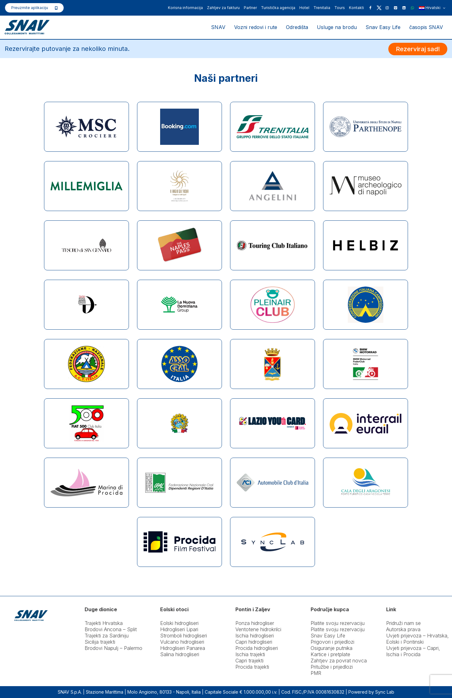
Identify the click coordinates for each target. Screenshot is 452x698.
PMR (316, 673)
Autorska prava (403, 629)
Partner (250, 7)
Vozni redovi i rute (255, 27)
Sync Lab (384, 692)
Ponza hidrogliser (254, 623)
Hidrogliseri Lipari (179, 629)
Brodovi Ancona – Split (111, 629)
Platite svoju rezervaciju (338, 623)
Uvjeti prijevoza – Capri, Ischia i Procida (413, 651)
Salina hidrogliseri (179, 654)
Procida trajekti (252, 667)
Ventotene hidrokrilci (258, 629)
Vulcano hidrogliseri (182, 642)
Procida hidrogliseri (256, 648)
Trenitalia (321, 7)
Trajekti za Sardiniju (107, 635)
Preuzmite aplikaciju (29, 7)
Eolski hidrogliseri (179, 623)
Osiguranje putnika (331, 648)
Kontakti (356, 7)
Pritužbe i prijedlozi (332, 667)
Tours (339, 7)
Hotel (304, 7)
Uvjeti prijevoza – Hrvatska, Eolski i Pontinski (417, 638)
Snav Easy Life (383, 27)
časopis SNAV (426, 27)
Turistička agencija (278, 7)
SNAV (218, 27)
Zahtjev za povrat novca (339, 660)
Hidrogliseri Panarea (182, 648)
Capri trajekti (249, 660)
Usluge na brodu (337, 27)
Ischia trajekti (250, 654)
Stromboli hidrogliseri (183, 635)
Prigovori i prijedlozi (332, 642)
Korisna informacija (185, 7)
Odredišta (297, 27)
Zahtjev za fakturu (223, 7)
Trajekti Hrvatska (104, 623)
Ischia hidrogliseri (254, 635)
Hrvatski (432, 8)
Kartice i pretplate (330, 654)
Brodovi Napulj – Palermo (113, 648)
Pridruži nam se (403, 623)
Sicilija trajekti (100, 642)
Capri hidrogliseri (253, 642)
